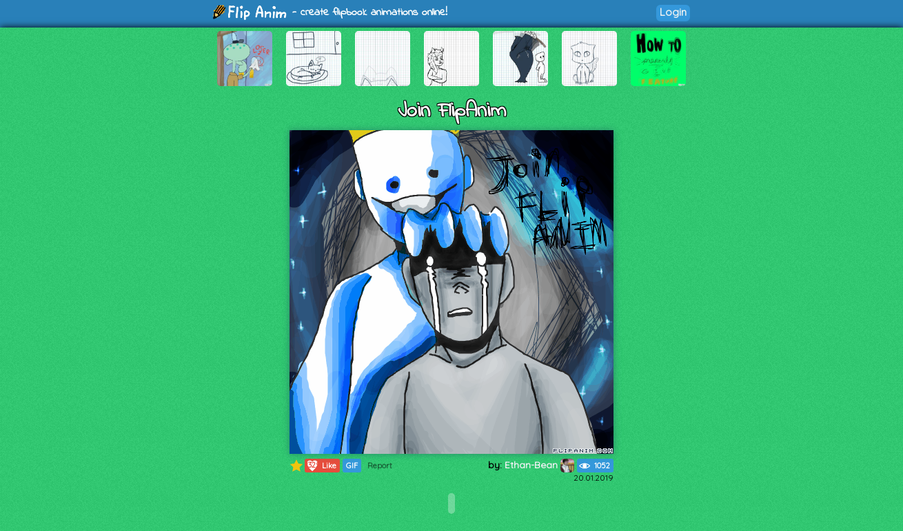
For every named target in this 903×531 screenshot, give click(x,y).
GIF (352, 465)
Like (320, 465)
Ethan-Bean (539, 465)
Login (673, 12)
